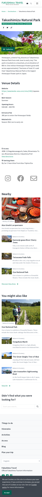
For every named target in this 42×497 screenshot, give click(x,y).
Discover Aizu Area (10, 284)
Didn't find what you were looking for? (17, 397)
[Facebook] (7, 475)
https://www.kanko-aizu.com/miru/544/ (17, 91)
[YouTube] (3, 475)
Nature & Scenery (9, 24)
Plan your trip (7, 452)
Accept (7, 492)
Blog (4, 446)
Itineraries (6, 429)
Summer (28, 24)
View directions (7, 156)
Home (4, 11)
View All (6, 386)
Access (5, 440)
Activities (6, 434)
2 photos (8, 49)
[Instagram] (11, 475)
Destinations (12, 11)
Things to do (7, 423)
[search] (18, 406)
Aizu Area (20, 24)
